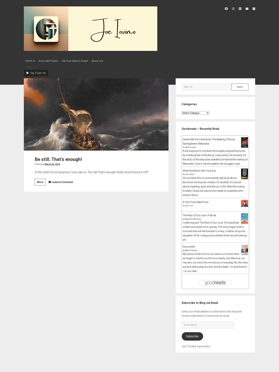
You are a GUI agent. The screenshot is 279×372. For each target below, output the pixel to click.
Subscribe (192, 335)
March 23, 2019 (52, 163)
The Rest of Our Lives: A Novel (199, 214)
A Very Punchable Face (195, 201)
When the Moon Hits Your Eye (199, 169)
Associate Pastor (50, 60)
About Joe (102, 60)
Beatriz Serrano (191, 249)
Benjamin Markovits (193, 218)
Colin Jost (189, 205)
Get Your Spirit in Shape (78, 60)
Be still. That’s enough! (96, 113)
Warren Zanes (190, 146)
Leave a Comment (62, 181)
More (41, 181)
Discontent (189, 245)
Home (28, 60)
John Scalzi (189, 173)
